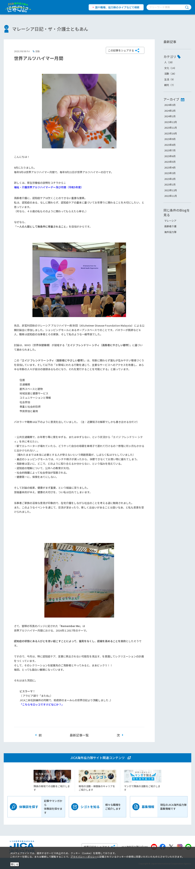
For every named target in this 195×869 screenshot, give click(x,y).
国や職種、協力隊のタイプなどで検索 (117, 7)
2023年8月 (170, 145)
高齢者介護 (170, 226)
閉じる (14, 864)
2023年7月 (170, 150)
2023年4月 (170, 167)
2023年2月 (170, 179)
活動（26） (170, 73)
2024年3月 (170, 105)
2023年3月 (170, 173)
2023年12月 (170, 122)
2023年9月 (170, 139)
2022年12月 (170, 190)
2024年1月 (170, 116)
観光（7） (169, 85)
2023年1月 (170, 184)
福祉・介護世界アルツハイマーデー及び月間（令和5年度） (48, 187)
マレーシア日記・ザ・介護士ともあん (50, 29)
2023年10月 (170, 133)
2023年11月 (170, 127)
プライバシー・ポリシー (83, 856)
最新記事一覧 (79, 735)
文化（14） (170, 68)
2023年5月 (170, 161)
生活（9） (169, 79)
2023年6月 (170, 156)
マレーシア (170, 220)
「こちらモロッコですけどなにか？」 (42, 704)
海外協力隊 (170, 232)
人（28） (169, 62)
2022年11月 (170, 196)
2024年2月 (170, 110)
